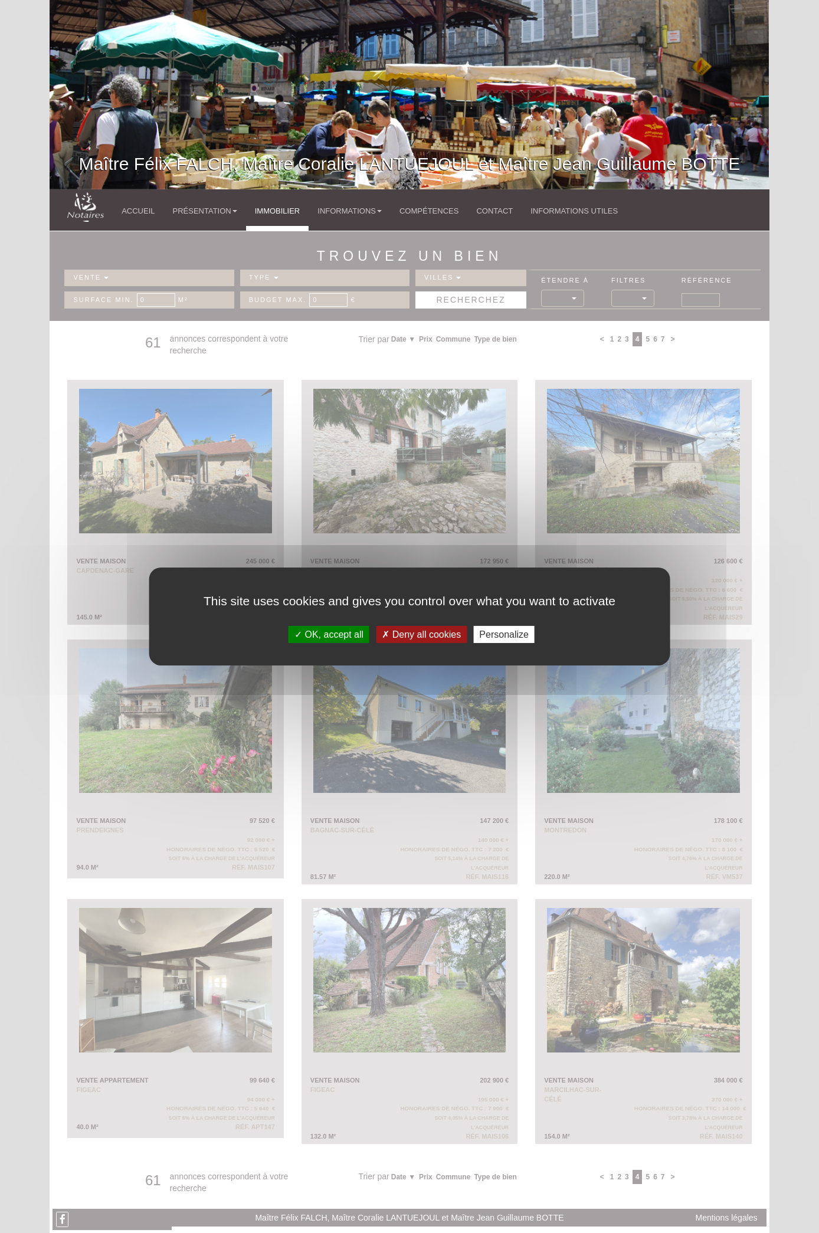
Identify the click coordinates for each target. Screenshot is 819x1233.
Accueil (138, 210)
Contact (494, 210)
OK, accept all (328, 634)
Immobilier (277, 210)
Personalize (504, 634)
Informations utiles (574, 210)
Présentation (204, 210)
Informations (349, 210)
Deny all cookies (421, 634)
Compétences (428, 210)
